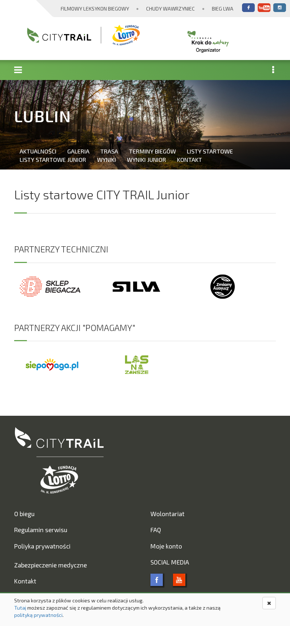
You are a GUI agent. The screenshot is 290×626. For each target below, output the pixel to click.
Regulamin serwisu (40, 529)
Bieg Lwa (222, 8)
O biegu (24, 513)
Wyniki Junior (146, 159)
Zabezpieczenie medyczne (50, 565)
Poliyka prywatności (42, 546)
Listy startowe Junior (53, 159)
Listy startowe (210, 151)
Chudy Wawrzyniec (170, 8)
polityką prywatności (38, 615)
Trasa (109, 151)
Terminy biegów (152, 151)
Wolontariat (167, 513)
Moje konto (166, 546)
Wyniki (106, 159)
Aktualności (38, 151)
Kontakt (189, 159)
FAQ (155, 529)
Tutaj (20, 608)
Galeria (78, 151)
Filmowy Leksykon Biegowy (95, 8)
